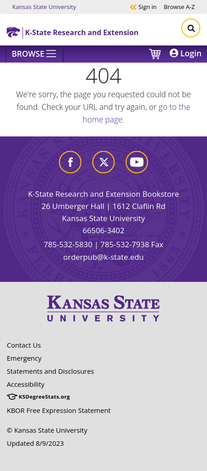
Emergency (24, 357)
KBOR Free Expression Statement (59, 410)
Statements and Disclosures (50, 371)
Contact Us (24, 344)
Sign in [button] (143, 6)
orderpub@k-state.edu (103, 257)
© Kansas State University (47, 430)
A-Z (179, 6)
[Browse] (34, 54)
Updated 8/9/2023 (35, 443)
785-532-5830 (68, 244)
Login (186, 53)
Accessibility (26, 384)
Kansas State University (44, 6)
